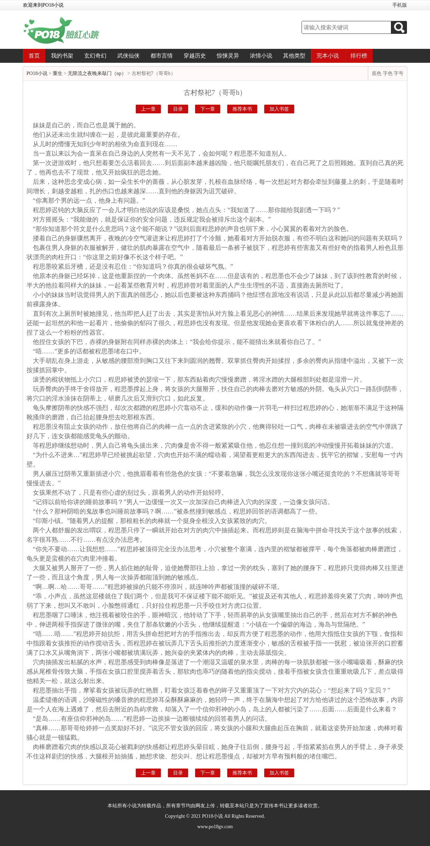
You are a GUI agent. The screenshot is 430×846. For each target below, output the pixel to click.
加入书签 (279, 109)
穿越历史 (195, 56)
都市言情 (161, 56)
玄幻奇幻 (95, 56)
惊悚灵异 (228, 56)
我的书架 (62, 56)
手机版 (399, 5)
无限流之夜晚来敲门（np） (97, 73)
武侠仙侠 (128, 56)
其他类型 (294, 56)
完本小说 (328, 56)
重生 (57, 73)
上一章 (148, 109)
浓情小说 (261, 56)
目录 (178, 109)
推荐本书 (242, 109)
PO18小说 (37, 73)
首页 (34, 56)
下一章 (207, 109)
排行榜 (358, 56)
